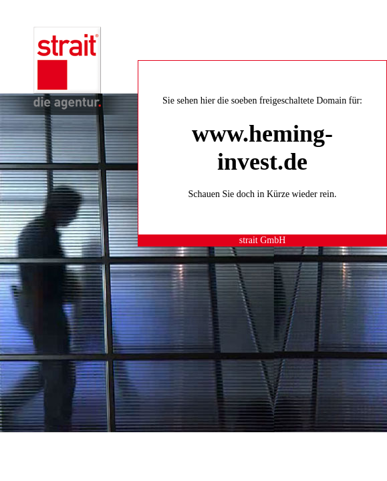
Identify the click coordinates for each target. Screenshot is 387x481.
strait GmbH (262, 240)
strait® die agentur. (67, 68)
